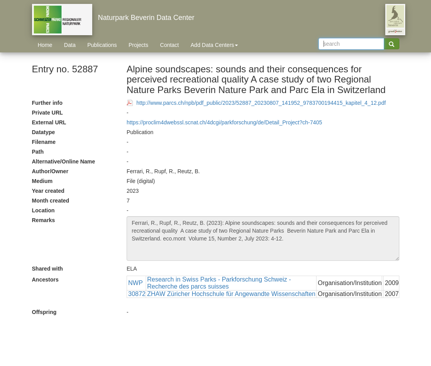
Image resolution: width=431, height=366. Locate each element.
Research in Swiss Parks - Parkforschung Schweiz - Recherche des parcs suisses (219, 283)
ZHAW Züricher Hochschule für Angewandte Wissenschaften (231, 294)
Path (38, 152)
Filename (44, 142)
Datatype (43, 132)
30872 (137, 294)
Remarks (43, 220)
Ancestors (45, 279)
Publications (102, 45)
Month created (51, 200)
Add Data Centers (214, 45)
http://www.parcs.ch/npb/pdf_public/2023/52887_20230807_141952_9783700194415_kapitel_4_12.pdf (261, 103)
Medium (42, 181)
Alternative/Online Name (63, 161)
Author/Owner (50, 171)
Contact (169, 45)
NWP (135, 283)
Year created (48, 191)
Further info (47, 103)
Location (43, 210)
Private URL (47, 112)
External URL (49, 122)
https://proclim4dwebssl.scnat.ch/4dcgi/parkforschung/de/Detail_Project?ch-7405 (224, 122)
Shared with (47, 269)
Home (45, 45)
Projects (138, 45)
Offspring (44, 312)
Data (70, 45)
